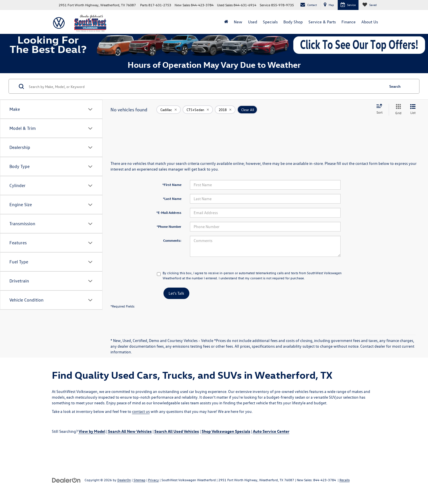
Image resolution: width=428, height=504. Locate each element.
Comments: (172, 240)
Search (395, 86)
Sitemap (140, 480)
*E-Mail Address (168, 212)
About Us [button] (369, 21)
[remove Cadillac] (168, 109)
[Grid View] (397, 109)
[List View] (413, 109)
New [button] (238, 21)
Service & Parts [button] (322, 21)
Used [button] (252, 21)
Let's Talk (176, 293)
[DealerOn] (66, 479)
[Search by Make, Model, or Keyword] (206, 86)
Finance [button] (348, 21)
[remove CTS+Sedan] (198, 109)
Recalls (344, 480)
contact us (141, 411)
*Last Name (172, 198)
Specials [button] (270, 21)
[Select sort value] (381, 109)
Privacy (153, 480)
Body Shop (293, 21)
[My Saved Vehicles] (369, 5)
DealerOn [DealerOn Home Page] (124, 480)
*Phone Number (169, 226)
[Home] (226, 22)
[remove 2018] (225, 109)
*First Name (171, 184)
